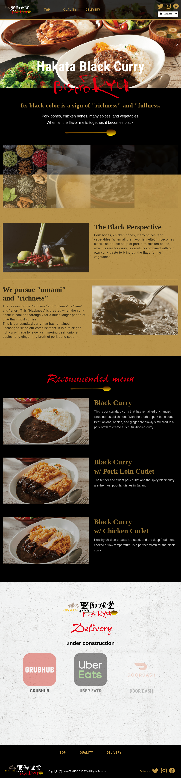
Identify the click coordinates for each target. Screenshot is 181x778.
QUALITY (70, 10)
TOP (47, 10)
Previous (4, 44)
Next (177, 44)
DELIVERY (93, 10)
